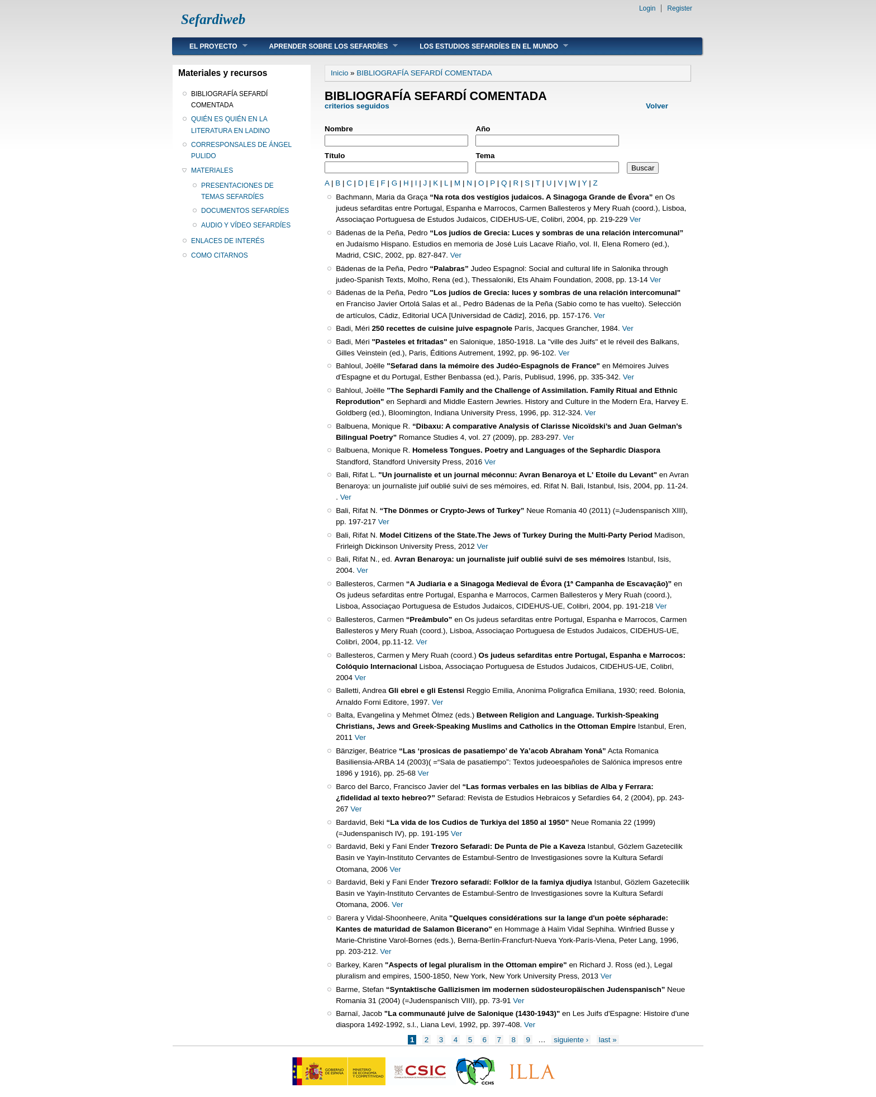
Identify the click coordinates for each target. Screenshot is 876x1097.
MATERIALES (212, 170)
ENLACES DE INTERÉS (227, 241)
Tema (484, 155)
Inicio (339, 73)
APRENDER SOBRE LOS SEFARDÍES (325, 46)
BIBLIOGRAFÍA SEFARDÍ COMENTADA (229, 99)
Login (647, 8)
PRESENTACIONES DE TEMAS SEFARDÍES (237, 191)
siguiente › (571, 1040)
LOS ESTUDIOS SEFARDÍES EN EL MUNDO (485, 46)
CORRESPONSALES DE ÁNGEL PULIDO (241, 150)
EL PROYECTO (210, 46)
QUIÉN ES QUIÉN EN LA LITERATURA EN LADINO (230, 124)
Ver (635, 219)
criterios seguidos (358, 106)
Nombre (339, 129)
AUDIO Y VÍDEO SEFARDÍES (246, 225)
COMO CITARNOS (219, 255)
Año (482, 129)
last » (608, 1040)
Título (335, 155)
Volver (657, 106)
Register (679, 8)
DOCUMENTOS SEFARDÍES (245, 211)
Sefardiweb (213, 19)
